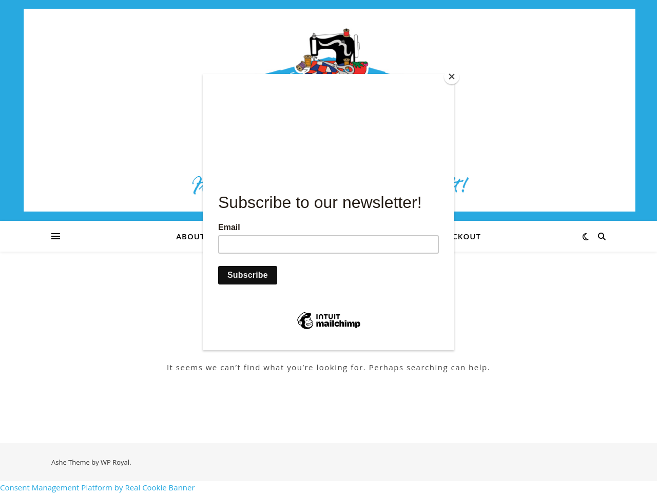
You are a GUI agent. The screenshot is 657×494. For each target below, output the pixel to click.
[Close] (451, 76)
